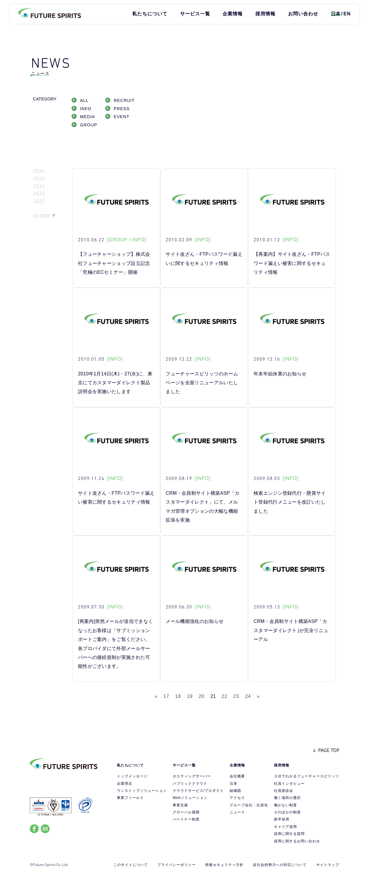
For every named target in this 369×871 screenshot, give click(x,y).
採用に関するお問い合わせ (297, 841)
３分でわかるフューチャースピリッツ (306, 776)
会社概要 (237, 776)
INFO (86, 108)
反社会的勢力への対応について (280, 865)
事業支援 (180, 805)
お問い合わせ (303, 13)
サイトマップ (327, 865)
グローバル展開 (186, 812)
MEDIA (87, 116)
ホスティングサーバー (192, 776)
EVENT (121, 116)
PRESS (122, 108)
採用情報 (265, 13)
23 (236, 696)
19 (190, 696)
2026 (39, 171)
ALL (84, 100)
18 (178, 696)
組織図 (235, 791)
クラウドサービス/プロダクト (198, 791)
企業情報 (233, 13)
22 (225, 696)
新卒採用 (281, 819)
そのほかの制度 (287, 812)
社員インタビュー (289, 784)
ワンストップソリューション (142, 791)
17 (166, 696)
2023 (39, 193)
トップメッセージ (132, 776)
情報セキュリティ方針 (224, 865)
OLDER (41, 216)
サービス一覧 (195, 13)
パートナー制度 (186, 819)
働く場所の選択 (287, 798)
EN (346, 13)
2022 (39, 201)
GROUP (88, 125)
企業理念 (124, 784)
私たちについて (149, 13)
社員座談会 (283, 791)
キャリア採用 (285, 827)
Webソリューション (190, 798)
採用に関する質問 (289, 834)
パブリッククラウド (190, 784)
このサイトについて (130, 865)
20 (202, 696)
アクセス (237, 798)
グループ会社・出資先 (249, 805)
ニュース (237, 812)
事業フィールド (130, 798)
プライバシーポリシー (176, 865)
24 (248, 696)
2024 (39, 186)
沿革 (233, 784)
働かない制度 (285, 805)
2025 (39, 179)
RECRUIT (124, 100)
